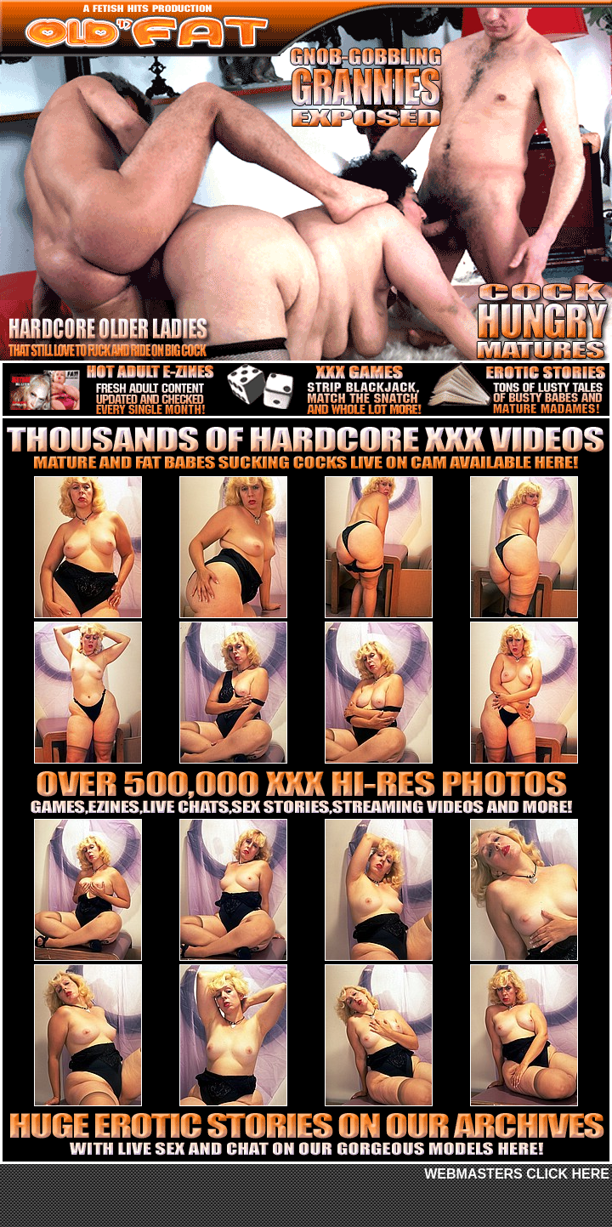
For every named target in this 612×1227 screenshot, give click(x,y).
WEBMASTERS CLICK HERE (516, 1174)
